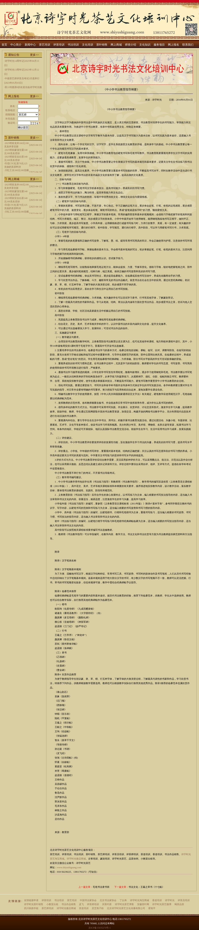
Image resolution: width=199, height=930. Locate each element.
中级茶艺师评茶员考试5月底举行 (22, 78)
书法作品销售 (68, 904)
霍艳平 (151, 908)
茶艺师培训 (48, 908)
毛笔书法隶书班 (101, 887)
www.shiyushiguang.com (69, 867)
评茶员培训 (184, 900)
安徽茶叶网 (143, 904)
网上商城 (116, 44)
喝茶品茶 (179, 904)
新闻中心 (30, 44)
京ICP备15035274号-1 (99, 927)
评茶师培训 (93, 904)
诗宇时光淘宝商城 (139, 900)
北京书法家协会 (108, 900)
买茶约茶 (107, 904)
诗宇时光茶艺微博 (161, 904)
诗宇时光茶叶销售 (33, 904)
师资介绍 (130, 44)
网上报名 (173, 44)
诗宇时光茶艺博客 (124, 904)
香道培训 (157, 900)
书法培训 (73, 44)
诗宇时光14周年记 (14, 61)
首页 (4, 44)
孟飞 (81, 904)
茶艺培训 (44, 44)
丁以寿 (123, 900)
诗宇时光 (170, 900)
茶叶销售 (101, 44)
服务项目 (159, 44)
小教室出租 (52, 904)
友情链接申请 (31, 900)
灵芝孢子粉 (98, 908)
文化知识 (144, 44)
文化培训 (87, 44)
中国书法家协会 (88, 900)
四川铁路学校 (31, 908)
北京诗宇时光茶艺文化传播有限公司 (126, 908)
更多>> (34, 54)
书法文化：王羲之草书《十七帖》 (146, 887)
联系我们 (187, 44)
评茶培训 (58, 44)
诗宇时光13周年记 (14, 69)
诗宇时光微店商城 (76, 858)
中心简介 (15, 44)
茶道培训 (84, 908)
